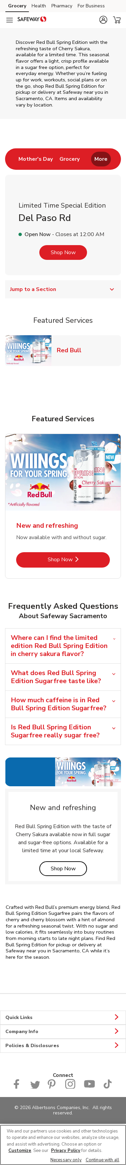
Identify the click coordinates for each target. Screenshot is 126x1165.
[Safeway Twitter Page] (35, 1087)
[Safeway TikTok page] (107, 1087)
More (101, 159)
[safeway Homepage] (31, 20)
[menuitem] (35, 159)
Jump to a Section (63, 289)
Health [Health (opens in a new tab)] (39, 6)
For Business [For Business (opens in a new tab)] (91, 6)
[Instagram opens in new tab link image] (70, 1087)
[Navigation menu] (9, 20)
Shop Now (63, 252)
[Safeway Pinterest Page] (52, 1087)
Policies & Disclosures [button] (63, 1045)
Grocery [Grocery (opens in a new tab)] (17, 6)
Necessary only (66, 1160)
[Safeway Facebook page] (18, 1087)
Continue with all (102, 1160)
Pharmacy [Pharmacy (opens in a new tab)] (61, 6)
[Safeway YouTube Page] (89, 1087)
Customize (19, 1151)
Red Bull (72, 350)
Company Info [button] (63, 1031)
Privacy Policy (65, 1151)
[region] (63, 1145)
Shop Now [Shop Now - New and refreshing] (79, 559)
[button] (103, 19)
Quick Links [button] (63, 1017)
